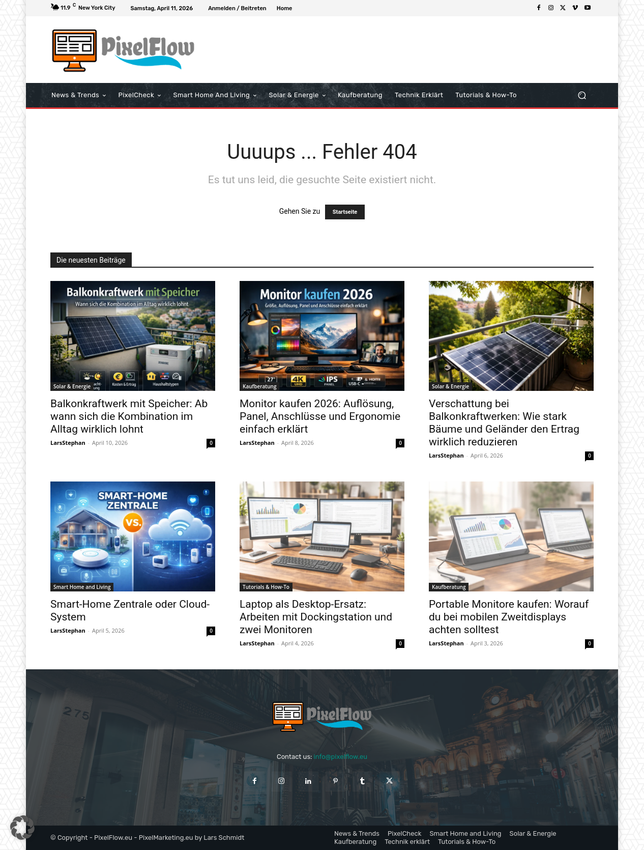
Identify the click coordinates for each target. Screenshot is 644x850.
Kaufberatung (259, 386)
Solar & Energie (72, 386)
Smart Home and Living (81, 586)
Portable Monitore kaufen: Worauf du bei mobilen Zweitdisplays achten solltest (509, 617)
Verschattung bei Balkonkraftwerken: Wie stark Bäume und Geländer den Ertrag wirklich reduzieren (504, 423)
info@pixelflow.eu (340, 756)
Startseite (345, 212)
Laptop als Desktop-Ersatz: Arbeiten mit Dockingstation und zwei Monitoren (316, 617)
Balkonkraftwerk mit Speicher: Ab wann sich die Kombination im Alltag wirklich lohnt (129, 416)
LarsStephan (67, 442)
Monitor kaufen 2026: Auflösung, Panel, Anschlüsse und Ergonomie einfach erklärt (320, 416)
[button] (582, 95)
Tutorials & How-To (266, 586)
